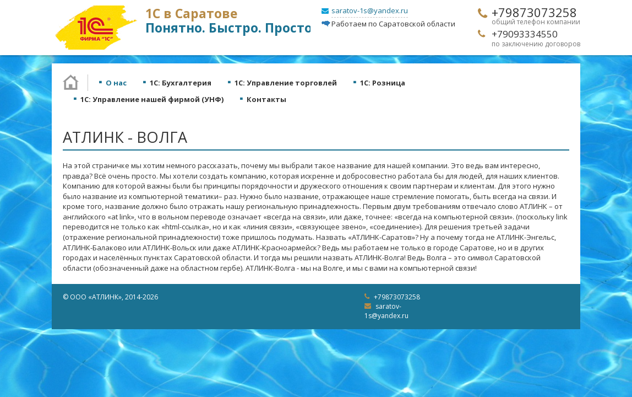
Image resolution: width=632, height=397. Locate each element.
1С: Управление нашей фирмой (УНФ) (152, 99)
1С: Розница (382, 83)
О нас (116, 83)
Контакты (266, 99)
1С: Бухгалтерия (180, 83)
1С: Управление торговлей (286, 83)
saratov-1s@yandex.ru (369, 10)
